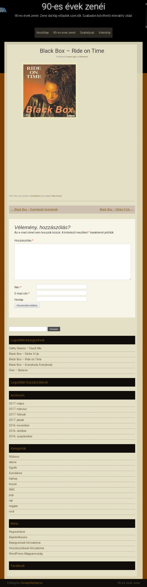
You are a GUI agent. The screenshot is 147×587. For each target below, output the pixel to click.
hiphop (13, 478)
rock (11, 511)
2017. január (16, 420)
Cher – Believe (18, 370)
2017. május (16, 403)
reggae (13, 506)
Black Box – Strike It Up (116, 209)
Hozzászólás (24, 240)
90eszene (83, 57)
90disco (14, 456)
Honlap (18, 299)
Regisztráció (17, 531)
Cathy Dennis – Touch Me (25, 348)
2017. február (17, 414)
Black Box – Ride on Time (25, 359)
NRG (12, 489)
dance (13, 462)
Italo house (57, 196)
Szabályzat (87, 32)
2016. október (18, 431)
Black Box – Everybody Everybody (34, 209)
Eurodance (36, 196)
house (13, 484)
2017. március (18, 409)
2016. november (19, 425)
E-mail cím (22, 293)
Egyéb (13, 467)
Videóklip (105, 32)
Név (17, 287)
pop (11, 495)
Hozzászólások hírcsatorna (26, 548)
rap (11, 500)
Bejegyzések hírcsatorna (24, 542)
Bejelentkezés (18, 537)
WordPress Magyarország (26, 553)
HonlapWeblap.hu (31, 583)
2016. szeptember (20, 436)
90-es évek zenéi (73, 6)
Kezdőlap (43, 32)
